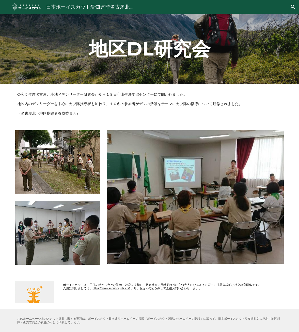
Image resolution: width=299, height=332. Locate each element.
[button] (293, 7)
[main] (149, 49)
